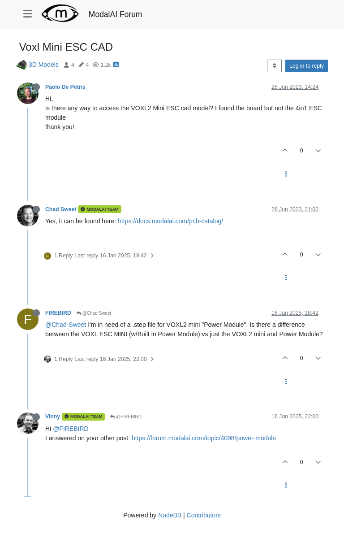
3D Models (44, 64)
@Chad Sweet (94, 313)
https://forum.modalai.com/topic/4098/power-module (204, 438)
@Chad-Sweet (65, 324)
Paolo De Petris (65, 87)
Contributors (204, 515)
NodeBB (169, 515)
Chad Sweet (60, 209)
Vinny (52, 416)
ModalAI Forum (115, 14)
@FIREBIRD (126, 416)
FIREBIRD (58, 313)
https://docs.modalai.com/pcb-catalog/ (170, 221)
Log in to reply (306, 66)
